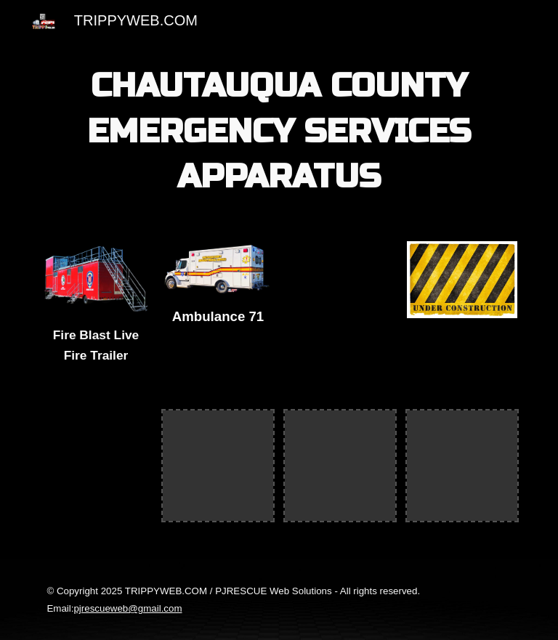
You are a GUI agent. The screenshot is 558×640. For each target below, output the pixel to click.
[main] (279, 132)
